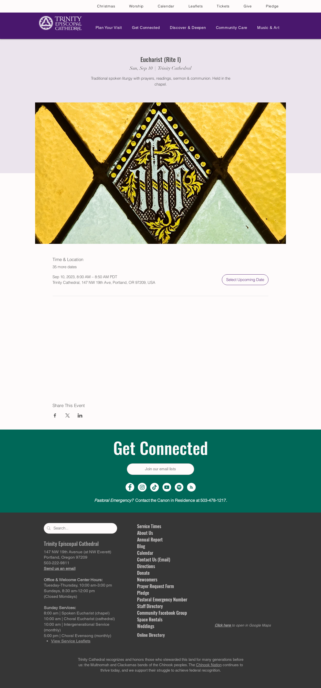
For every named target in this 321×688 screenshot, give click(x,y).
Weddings (145, 626)
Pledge (143, 592)
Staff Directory (150, 606)
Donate (143, 572)
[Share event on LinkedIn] (80, 415)
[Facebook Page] (130, 487)
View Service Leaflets (70, 641)
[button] (107, 28)
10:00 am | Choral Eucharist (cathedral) (79, 618)
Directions (146, 566)
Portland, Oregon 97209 (65, 557)
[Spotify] (179, 487)
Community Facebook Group (162, 612)
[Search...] (80, 528)
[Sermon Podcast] (191, 487)
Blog (141, 546)
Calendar (145, 552)
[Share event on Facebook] (55, 415)
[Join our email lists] (160, 469)
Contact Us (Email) (153, 559)
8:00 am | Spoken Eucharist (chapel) (77, 613)
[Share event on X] (67, 415)
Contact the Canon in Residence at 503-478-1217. (160, 500)
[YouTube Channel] (166, 487)
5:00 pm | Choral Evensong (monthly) (77, 635)
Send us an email (60, 568)
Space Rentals (149, 619)
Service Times (149, 526)
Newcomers (147, 579)
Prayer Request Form (155, 586)
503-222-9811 (56, 562)
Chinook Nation (209, 665)
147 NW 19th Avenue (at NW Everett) (77, 551)
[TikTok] (154, 487)
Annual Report (150, 539)
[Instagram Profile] (142, 487)
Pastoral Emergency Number (162, 599)
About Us (145, 532)
